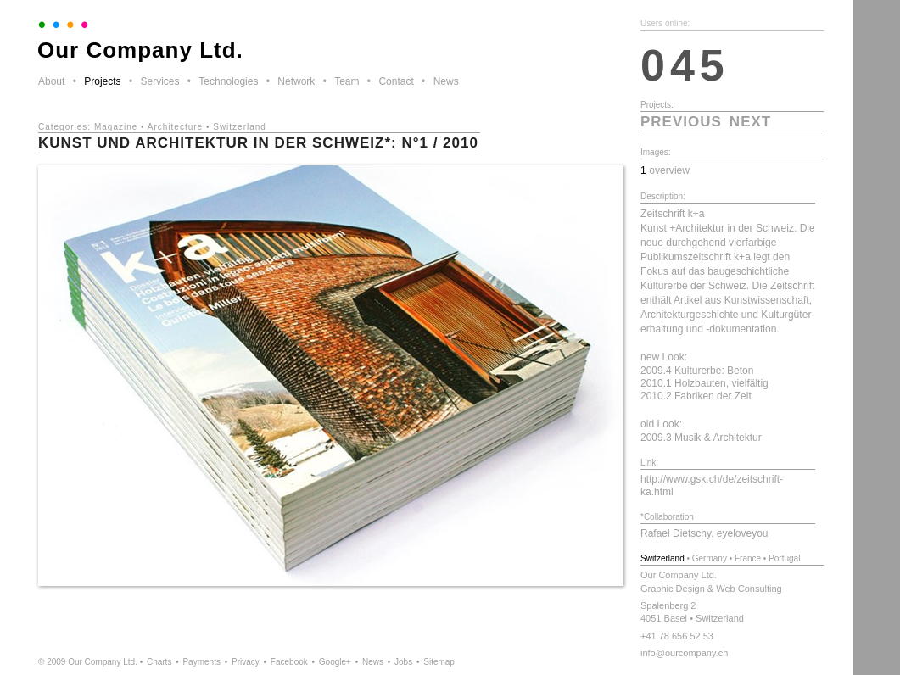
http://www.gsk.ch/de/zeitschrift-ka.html (711, 485)
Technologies (228, 81)
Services (159, 81)
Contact (395, 81)
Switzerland (239, 126)
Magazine (115, 126)
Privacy (246, 662)
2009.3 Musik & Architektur (701, 437)
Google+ (335, 662)
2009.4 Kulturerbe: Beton (696, 371)
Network (296, 81)
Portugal (784, 558)
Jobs (403, 662)
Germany (709, 558)
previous (681, 122)
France (748, 558)
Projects (102, 81)
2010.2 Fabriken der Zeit (696, 396)
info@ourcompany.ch (684, 653)
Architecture (175, 126)
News (446, 81)
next (750, 122)
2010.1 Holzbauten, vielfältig (704, 383)
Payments (201, 662)
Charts (159, 662)
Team (346, 81)
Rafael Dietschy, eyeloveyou (704, 533)
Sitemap (439, 662)
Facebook (289, 662)
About (51, 81)
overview (669, 170)
